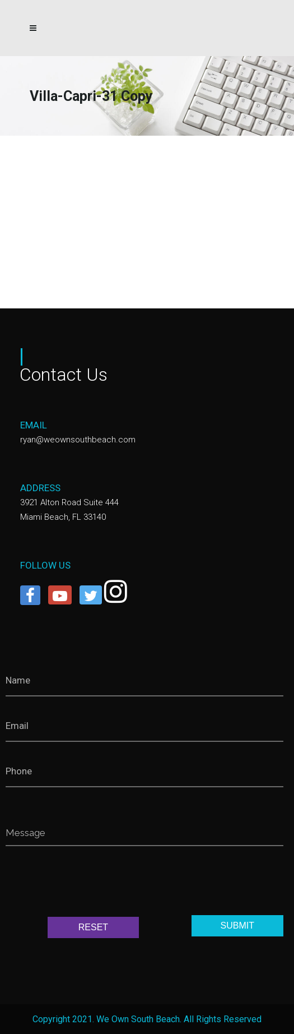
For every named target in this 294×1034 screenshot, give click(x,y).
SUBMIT (237, 925)
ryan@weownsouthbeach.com (78, 440)
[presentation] (91, 884)
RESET (93, 927)
